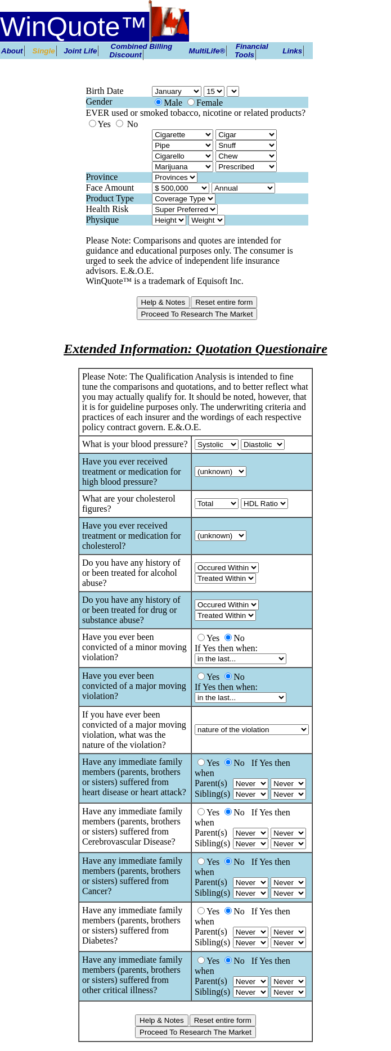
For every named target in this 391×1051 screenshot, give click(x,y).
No (239, 862)
